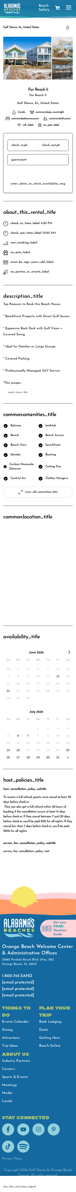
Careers (8, 1069)
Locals (7, 1101)
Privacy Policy (12, 1158)
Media (7, 1093)
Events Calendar (15, 1021)
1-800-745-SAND (17, 976)
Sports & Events (15, 1077)
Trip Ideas (10, 1045)
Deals (43, 1030)
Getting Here (49, 1038)
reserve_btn (38, 173)
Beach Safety (43, 8)
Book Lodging (50, 1021)
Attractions (11, 1038)
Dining (7, 1030)
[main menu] (69, 7)
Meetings (9, 1085)
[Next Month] (69, 653)
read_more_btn (18, 392)
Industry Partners (16, 1061)
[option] (8, 669)
